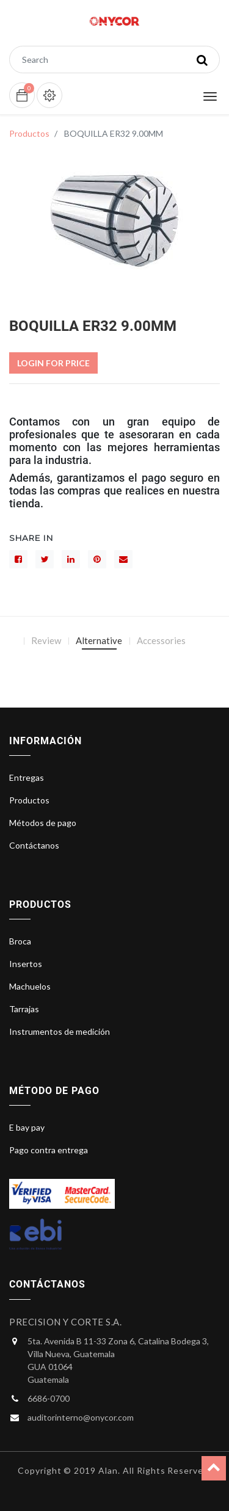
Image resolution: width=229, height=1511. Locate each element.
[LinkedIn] (71, 559)
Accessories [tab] (161, 640)
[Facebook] (18, 559)
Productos (29, 133)
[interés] (97, 559)
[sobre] (123, 559)
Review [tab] (46, 640)
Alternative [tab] (99, 640)
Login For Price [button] (53, 363)
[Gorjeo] (44, 559)
